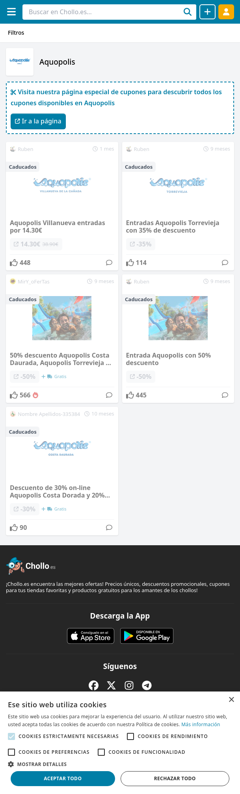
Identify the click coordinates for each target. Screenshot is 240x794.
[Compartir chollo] (207, 11)
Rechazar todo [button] (175, 778)
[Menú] (11, 12)
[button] (120, 764)
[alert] (120, 742)
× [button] (231, 700)
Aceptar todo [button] (63, 778)
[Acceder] (226, 11)
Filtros (16, 32)
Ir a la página (38, 121)
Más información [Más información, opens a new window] (200, 724)
